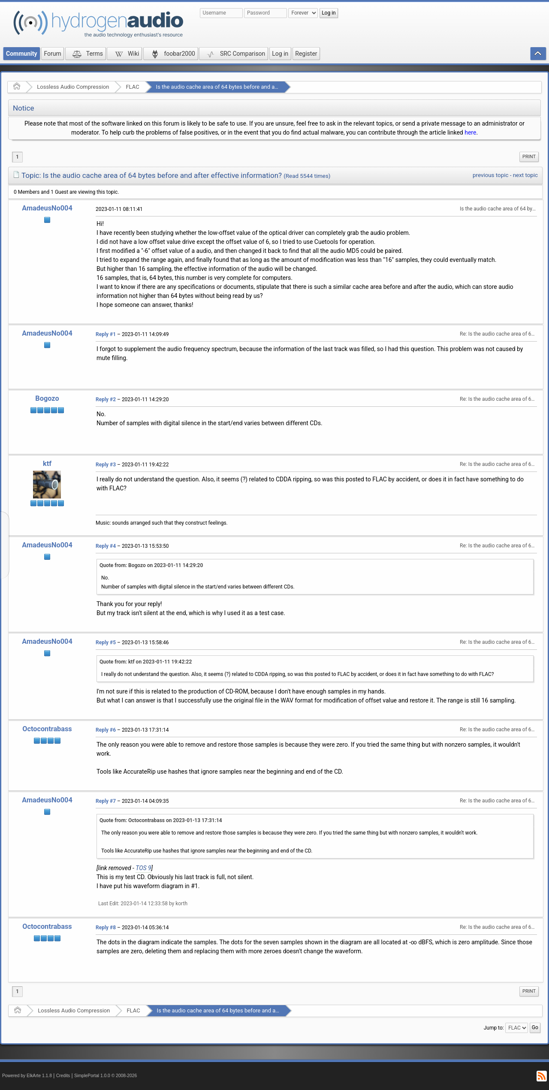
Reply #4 (106, 546)
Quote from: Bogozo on (151, 565)
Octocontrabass (47, 729)
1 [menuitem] (17, 157)
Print (529, 156)
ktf (47, 463)
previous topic (490, 175)
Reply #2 (106, 399)
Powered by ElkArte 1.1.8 (27, 1075)
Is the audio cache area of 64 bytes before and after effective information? (247, 87)
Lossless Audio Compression (73, 87)
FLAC (132, 87)
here (470, 132)
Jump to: (494, 1028)
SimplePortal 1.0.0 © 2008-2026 (105, 1075)
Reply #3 (106, 465)
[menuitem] (529, 157)
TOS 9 (143, 868)
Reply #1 (106, 334)
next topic (525, 175)
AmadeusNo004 (47, 208)
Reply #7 (106, 801)
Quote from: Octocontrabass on (161, 820)
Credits (63, 1075)
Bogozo (47, 398)
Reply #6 (106, 730)
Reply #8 (106, 928)
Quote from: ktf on (146, 662)
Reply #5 (106, 643)
